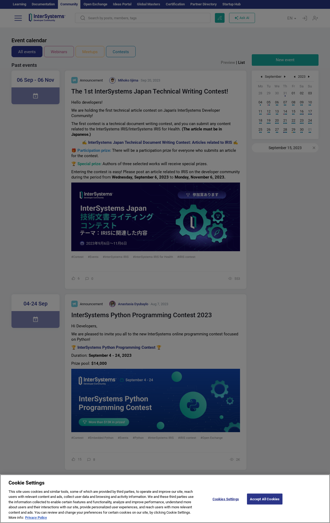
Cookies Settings (226, 502)
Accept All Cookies (265, 502)
